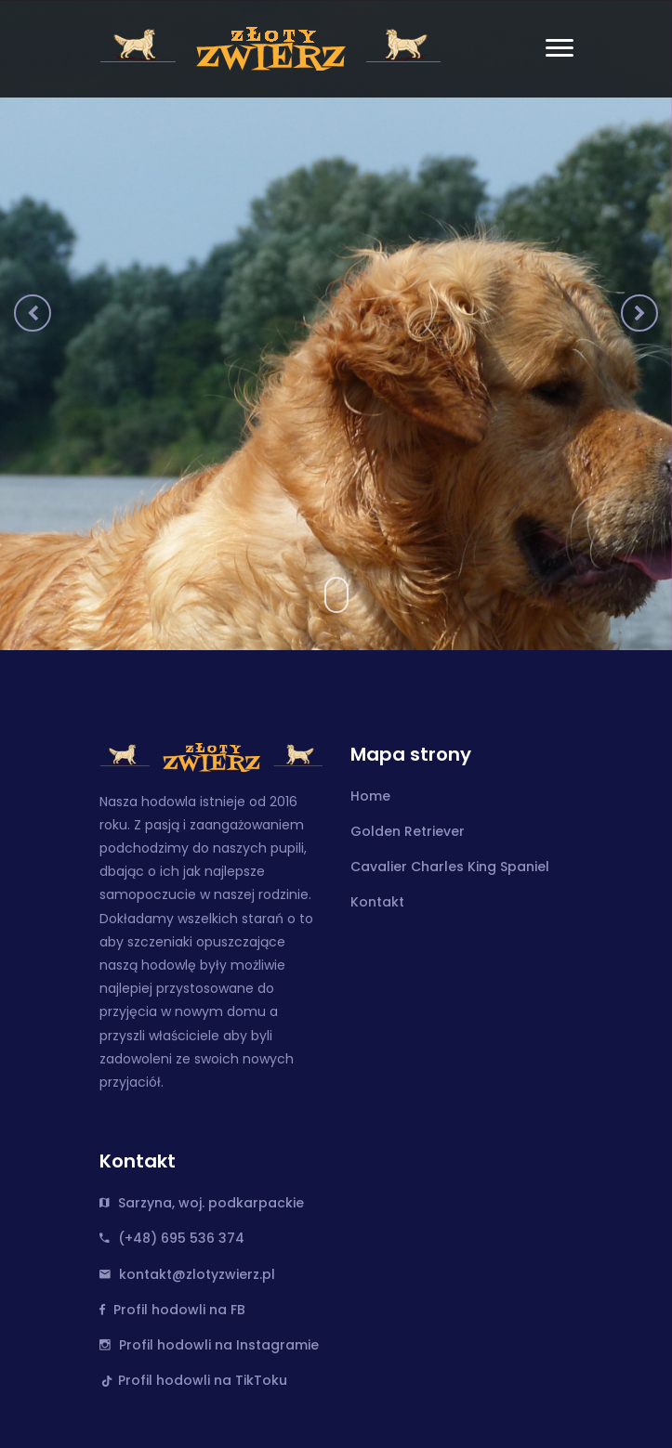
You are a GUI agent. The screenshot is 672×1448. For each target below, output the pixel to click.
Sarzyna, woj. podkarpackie (211, 1203)
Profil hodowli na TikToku (202, 1380)
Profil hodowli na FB (179, 1309)
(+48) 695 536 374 (181, 1238)
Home (370, 796)
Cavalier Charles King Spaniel (449, 866)
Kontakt (377, 902)
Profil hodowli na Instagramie (219, 1345)
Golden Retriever (407, 831)
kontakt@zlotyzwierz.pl (197, 1274)
